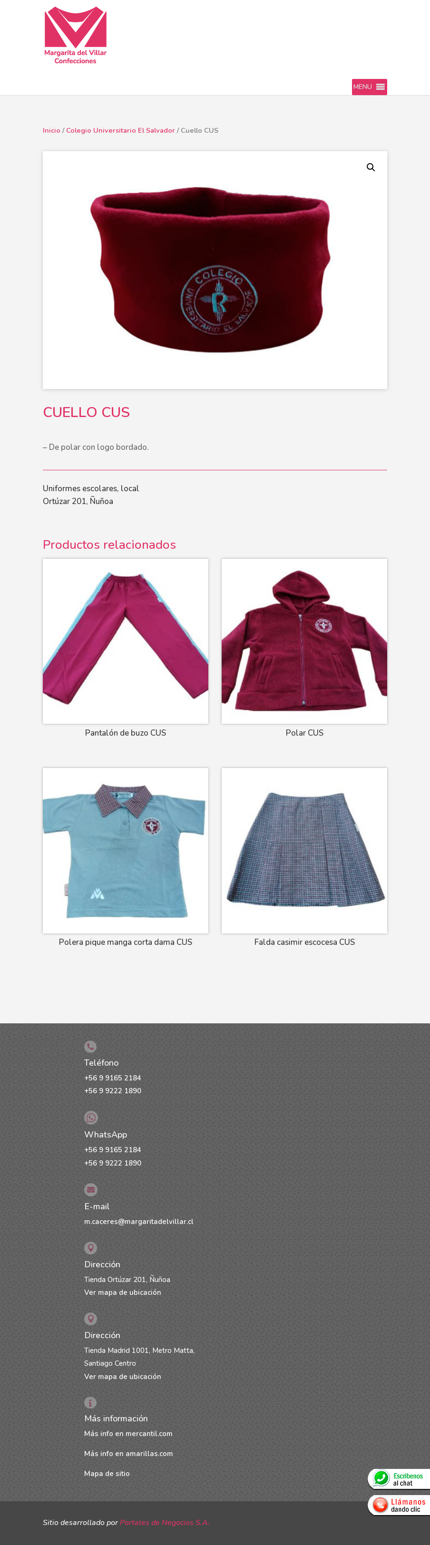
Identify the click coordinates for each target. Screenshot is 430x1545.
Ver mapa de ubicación (122, 1292)
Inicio (51, 130)
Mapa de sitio (107, 1473)
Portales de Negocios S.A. (165, 1522)
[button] (362, 87)
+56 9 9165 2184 (112, 1078)
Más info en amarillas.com (128, 1453)
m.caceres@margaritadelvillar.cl (139, 1221)
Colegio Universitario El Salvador (120, 130)
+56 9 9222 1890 (112, 1091)
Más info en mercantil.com (128, 1433)
